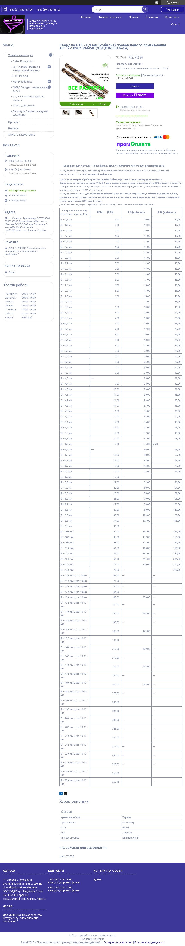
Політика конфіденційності (149, 942)
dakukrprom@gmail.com (22, 190)
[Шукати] (145, 9)
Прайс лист (172, 17)
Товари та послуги (110, 17)
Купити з (134, 95)
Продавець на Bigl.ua (92, 939)
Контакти (152, 17)
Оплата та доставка (21, 134)
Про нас (134, 17)
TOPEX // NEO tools (24, 105)
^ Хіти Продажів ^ (23, 61)
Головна (86, 17)
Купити (135, 86)
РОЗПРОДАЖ (21, 76)
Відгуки (13, 128)
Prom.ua (111, 935)
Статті (175, 24)
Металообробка (22, 81)
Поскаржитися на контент (118, 942)
